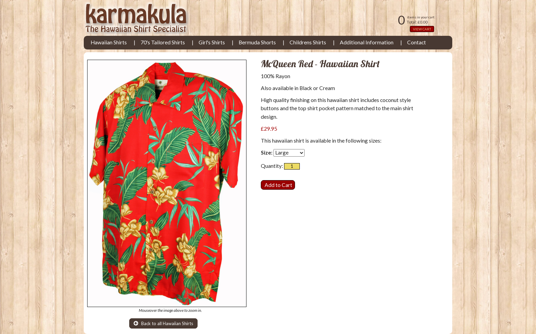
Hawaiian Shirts (109, 42)
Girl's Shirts (212, 42)
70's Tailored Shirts (162, 42)
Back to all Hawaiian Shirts (163, 323)
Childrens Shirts (308, 42)
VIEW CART (422, 29)
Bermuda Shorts (257, 42)
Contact (416, 42)
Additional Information (366, 42)
